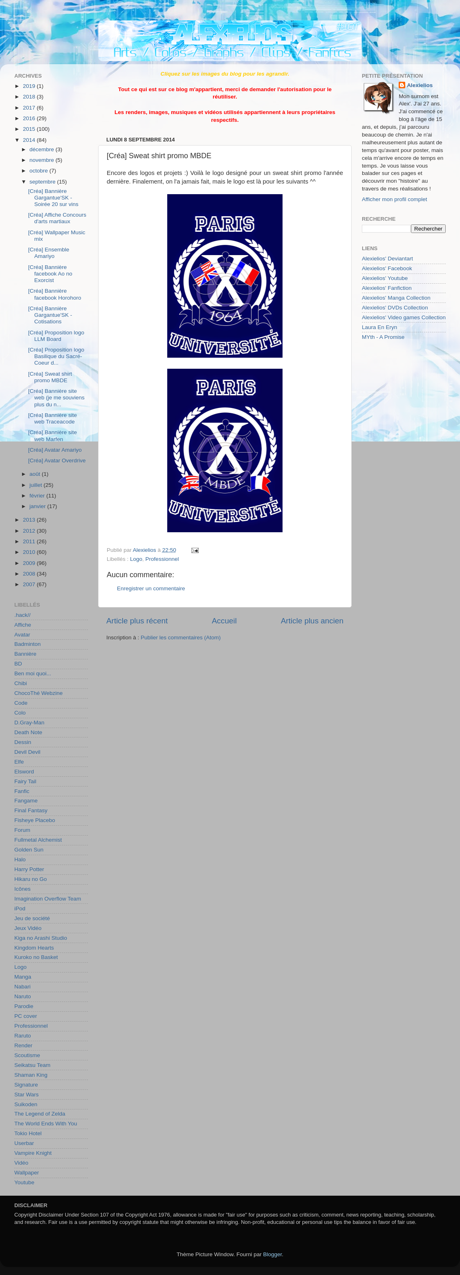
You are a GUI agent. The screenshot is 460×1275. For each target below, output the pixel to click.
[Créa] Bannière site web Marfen (52, 435)
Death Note (28, 732)
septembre (43, 182)
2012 (30, 531)
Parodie (24, 1006)
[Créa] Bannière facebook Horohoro (54, 294)
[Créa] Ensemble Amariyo (49, 252)
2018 (30, 97)
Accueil (224, 620)
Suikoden (25, 1104)
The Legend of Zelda (39, 1114)
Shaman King (30, 1075)
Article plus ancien (312, 620)
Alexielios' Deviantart (387, 258)
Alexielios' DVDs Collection (395, 308)
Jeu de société (32, 918)
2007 (30, 584)
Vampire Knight (33, 1153)
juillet (36, 485)
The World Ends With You (45, 1123)
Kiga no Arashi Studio (40, 938)
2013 (30, 520)
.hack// (22, 615)
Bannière (25, 654)
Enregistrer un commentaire (151, 588)
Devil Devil (27, 752)
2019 (30, 86)
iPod (19, 908)
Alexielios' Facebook (387, 268)
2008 (30, 574)
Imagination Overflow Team (47, 899)
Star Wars (26, 1094)
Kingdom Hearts (34, 948)
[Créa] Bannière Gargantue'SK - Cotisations (50, 315)
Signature (26, 1085)
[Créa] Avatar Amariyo (55, 450)
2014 (30, 140)
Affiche (22, 625)
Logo (136, 559)
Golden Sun (28, 850)
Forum (22, 830)
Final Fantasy (30, 810)
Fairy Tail (25, 781)
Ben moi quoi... (32, 673)
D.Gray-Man (29, 722)
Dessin (22, 742)
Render (23, 1045)
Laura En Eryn (379, 327)
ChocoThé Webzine (38, 693)
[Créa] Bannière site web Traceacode (52, 418)
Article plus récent (137, 620)
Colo (20, 713)
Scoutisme (27, 1055)
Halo (20, 859)
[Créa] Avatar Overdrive (57, 460)
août (35, 474)
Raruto (22, 1036)
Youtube (24, 1182)
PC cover (25, 1016)
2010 (30, 552)
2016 (30, 118)
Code (20, 703)
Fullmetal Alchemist (38, 840)
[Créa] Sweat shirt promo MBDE (50, 377)
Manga (22, 977)
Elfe (19, 762)
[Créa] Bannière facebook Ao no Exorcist (50, 273)
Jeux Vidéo (28, 928)
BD (18, 664)
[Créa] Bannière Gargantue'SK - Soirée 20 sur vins (53, 197)
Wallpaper (26, 1173)
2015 (30, 129)
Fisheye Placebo (34, 820)
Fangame (26, 801)
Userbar (24, 1143)
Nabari (22, 987)
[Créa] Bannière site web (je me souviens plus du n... (56, 397)
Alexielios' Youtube (385, 278)
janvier (38, 506)
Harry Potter (29, 869)
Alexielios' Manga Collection (396, 298)
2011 (30, 541)
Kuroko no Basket (36, 957)
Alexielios (420, 85)
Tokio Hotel (28, 1133)
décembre (42, 149)
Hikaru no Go (30, 879)
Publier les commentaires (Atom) (181, 637)
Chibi (20, 683)
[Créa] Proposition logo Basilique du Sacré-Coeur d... (56, 356)
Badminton (27, 644)
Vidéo (21, 1163)
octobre (39, 171)
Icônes (22, 889)
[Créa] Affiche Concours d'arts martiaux (57, 218)
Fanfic (21, 791)
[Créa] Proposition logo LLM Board (56, 335)
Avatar (22, 635)
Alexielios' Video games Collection (404, 317)
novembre (42, 160)
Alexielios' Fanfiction (387, 288)
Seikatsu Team (32, 1065)
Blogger (272, 1254)
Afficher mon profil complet (394, 199)
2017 (30, 108)
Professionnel (162, 559)
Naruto (22, 996)
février (37, 496)
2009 (30, 563)
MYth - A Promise (383, 337)
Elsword (24, 772)
